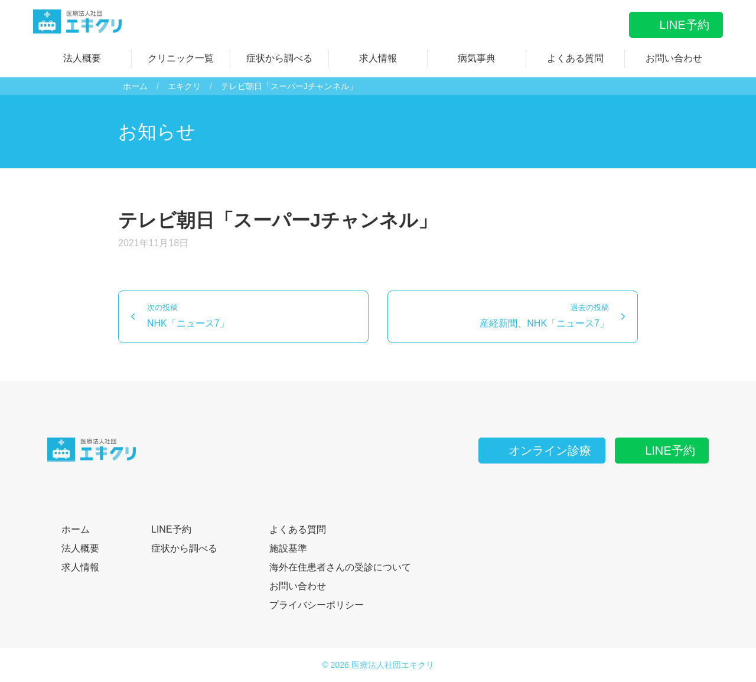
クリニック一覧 (181, 58)
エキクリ (184, 86)
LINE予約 (676, 24)
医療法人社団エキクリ (392, 665)
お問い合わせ (674, 58)
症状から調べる (279, 58)
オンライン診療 (541, 450)
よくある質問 (575, 58)
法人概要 (82, 58)
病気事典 (477, 58)
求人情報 (378, 58)
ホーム (135, 86)
